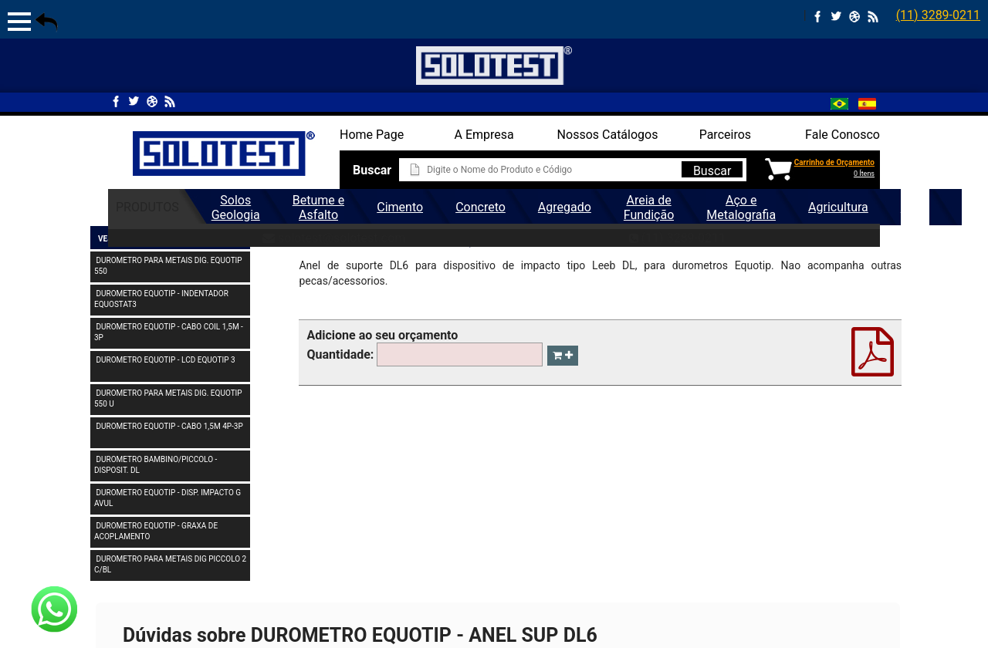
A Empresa (484, 134)
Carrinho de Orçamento (834, 162)
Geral (915, 207)
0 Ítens (864, 173)
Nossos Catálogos (607, 134)
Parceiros (725, 134)
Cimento (400, 207)
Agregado (564, 207)
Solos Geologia (235, 207)
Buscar (712, 170)
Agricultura (838, 207)
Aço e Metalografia (741, 207)
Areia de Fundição (649, 207)
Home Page (372, 134)
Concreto (480, 207)
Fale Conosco (842, 134)
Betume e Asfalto (318, 207)
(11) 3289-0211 (938, 15)
